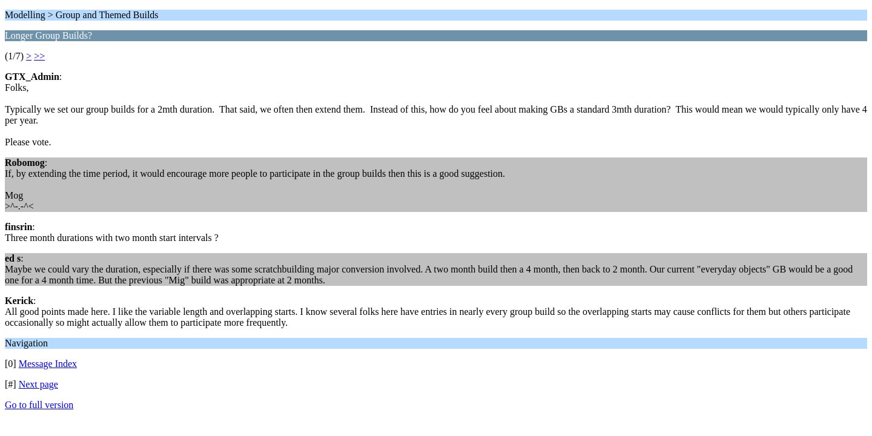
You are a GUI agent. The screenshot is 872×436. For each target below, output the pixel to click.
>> (39, 56)
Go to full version (39, 405)
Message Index (48, 363)
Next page (38, 384)
